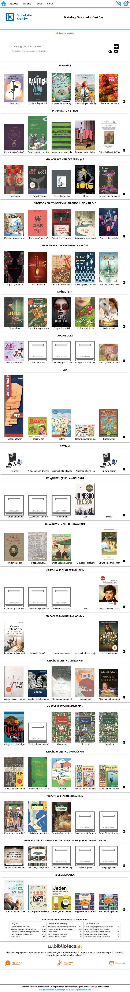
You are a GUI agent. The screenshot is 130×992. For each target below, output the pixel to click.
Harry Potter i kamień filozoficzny (22, 934)
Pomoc (39, 4)
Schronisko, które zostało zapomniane (97, 936)
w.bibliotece (70, 952)
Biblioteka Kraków (65, 33)
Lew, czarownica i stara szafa (20, 927)
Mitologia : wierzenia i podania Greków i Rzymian (27, 929)
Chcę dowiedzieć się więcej (51, 989)
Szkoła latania (15, 936)
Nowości (14, 4)
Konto (50, 4)
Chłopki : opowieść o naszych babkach (60, 929)
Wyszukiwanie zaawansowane (24, 51)
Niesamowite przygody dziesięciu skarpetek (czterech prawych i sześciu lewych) (37, 932)
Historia (27, 4)
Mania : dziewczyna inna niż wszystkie (97, 929)
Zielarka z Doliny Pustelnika (57, 936)
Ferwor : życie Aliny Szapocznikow (96, 934)
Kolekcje (42, 51)
